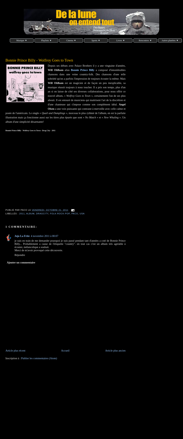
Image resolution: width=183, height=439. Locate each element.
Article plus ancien (115, 350)
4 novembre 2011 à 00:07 (44, 235)
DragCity (42, 213)
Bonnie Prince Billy (83, 70)
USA (82, 213)
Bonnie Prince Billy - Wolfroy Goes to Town (39, 60)
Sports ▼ (96, 40)
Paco (75, 213)
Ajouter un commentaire (21, 262)
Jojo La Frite (22, 235)
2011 (22, 213)
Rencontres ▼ (145, 40)
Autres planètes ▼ (169, 40)
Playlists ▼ (46, 40)
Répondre (20, 254)
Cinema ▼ (71, 40)
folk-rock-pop (60, 213)
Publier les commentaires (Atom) (39, 358)
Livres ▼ (120, 40)
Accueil (65, 350)
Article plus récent (15, 350)
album (30, 213)
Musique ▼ (21, 40)
